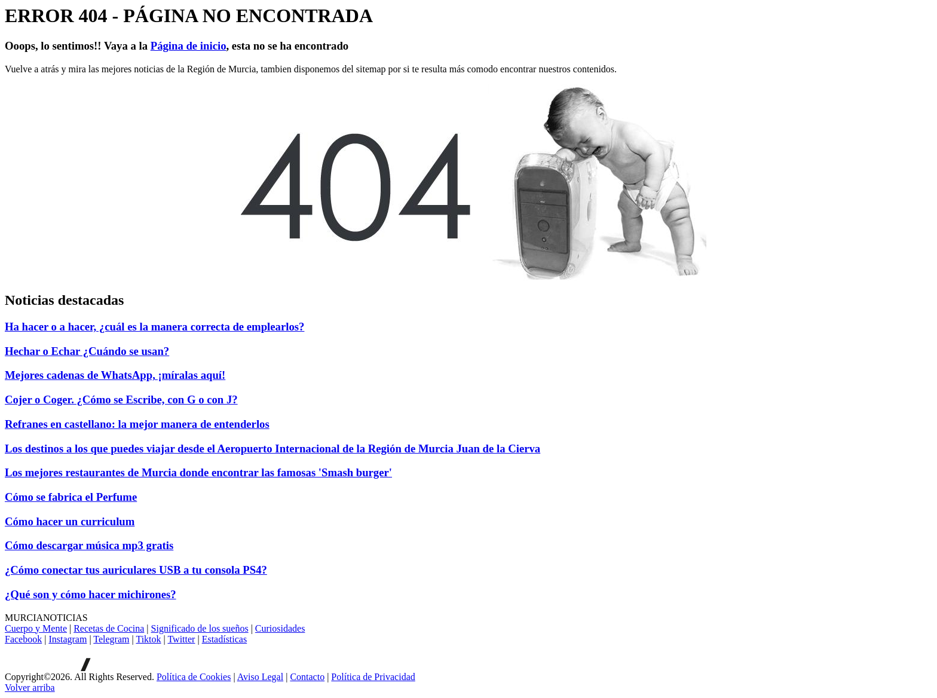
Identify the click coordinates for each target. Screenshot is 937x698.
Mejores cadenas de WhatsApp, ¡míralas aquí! (115, 375)
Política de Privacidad (373, 677)
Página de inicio (188, 45)
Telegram (111, 639)
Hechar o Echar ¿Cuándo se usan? (87, 351)
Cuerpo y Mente (36, 628)
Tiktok (148, 639)
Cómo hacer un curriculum (69, 521)
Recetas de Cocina (109, 628)
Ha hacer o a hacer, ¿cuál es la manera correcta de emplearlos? (154, 326)
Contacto (307, 677)
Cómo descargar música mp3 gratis (89, 545)
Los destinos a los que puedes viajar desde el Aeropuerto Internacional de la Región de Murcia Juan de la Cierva (272, 448)
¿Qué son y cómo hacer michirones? (90, 594)
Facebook (23, 639)
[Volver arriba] (30, 687)
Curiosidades (280, 628)
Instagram (67, 639)
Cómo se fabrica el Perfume (71, 497)
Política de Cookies (194, 677)
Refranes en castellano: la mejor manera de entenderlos (137, 424)
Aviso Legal (260, 677)
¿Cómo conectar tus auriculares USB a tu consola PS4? (136, 570)
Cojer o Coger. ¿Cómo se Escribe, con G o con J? (121, 399)
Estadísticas (224, 639)
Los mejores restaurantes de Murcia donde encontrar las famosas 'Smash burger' (198, 472)
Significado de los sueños (200, 628)
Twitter (181, 639)
